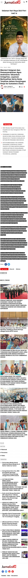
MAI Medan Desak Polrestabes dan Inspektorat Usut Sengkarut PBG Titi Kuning (14, 130)
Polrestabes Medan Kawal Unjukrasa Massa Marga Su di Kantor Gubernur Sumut (11, 464)
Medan (9, 67)
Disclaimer (14, 575)
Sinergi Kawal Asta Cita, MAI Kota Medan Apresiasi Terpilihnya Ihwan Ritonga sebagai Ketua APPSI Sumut (13, 329)
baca (21, 86)
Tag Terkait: (4, 269)
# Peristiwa (3, 452)
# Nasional (3, 449)
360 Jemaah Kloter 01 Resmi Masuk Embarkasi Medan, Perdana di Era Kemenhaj (10, 523)
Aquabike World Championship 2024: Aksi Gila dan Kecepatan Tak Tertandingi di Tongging (11, 515)
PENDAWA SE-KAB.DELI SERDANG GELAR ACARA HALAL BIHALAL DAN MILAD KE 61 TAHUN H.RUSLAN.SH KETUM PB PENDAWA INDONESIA (14, 137)
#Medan (18, 269)
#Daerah (11, 269)
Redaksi (3, 575)
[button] (26, 1)
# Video (2, 455)
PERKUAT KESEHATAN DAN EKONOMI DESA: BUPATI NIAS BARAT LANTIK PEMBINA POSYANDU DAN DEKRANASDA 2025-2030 (11, 555)
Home (1, 67)
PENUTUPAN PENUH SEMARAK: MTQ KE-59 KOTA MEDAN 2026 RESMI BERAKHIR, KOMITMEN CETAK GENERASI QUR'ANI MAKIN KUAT (11, 533)
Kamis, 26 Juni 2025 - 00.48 (9, 87)
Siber (8, 575)
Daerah (5, 67)
